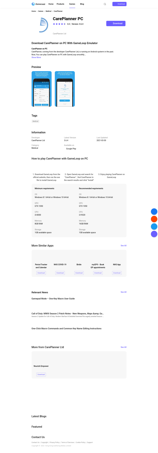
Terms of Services (67, 442)
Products (60, 4)
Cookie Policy (80, 442)
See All (123, 246)
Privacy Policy (55, 442)
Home (51, 4)
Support (90, 442)
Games (72, 4)
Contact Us (35, 442)
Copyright (44, 442)
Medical (48, 11)
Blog (82, 4)
